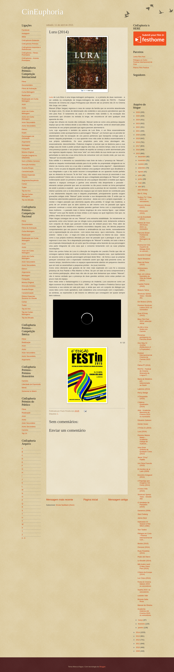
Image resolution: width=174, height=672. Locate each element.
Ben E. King (142, 193)
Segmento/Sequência (30, 180)
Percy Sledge (143, 393)
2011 (138, 644)
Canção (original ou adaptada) (29, 156)
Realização (26, 95)
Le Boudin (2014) (144, 561)
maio (140, 183)
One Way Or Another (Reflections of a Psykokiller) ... (145, 346)
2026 (138, 112)
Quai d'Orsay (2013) (143, 314)
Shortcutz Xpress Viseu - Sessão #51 (144, 296)
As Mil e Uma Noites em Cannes (143, 329)
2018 (138, 142)
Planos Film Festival (141, 68)
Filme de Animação (29, 88)
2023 (138, 123)
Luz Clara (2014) (144, 578)
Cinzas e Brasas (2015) (144, 206)
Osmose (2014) (144, 547)
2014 (138, 632)
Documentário (27, 85)
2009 (138, 651)
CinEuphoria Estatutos (30, 40)
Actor (24, 104)
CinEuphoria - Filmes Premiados (30, 54)
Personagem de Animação (28, 137)
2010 (138, 647)
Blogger (102, 667)
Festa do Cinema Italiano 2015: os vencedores (144, 584)
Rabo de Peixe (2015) (143, 263)
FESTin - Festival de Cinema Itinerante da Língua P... (144, 372)
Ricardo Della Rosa (143, 600)
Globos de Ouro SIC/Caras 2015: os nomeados (144, 226)
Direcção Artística (28, 165)
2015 (138, 153)
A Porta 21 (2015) (144, 428)
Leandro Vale (143, 596)
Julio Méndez (143, 190)
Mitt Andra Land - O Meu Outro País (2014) (144, 566)
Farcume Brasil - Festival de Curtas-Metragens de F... (144, 237)
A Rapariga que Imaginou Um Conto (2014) (144, 483)
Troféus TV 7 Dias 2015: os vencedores (145, 199)
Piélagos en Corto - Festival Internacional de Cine (142, 62)
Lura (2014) (142, 431)
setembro (142, 168)
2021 (138, 131)
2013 (138, 636)
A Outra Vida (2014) (142, 490)
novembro (142, 160)
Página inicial (90, 499)
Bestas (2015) (143, 543)
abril (140, 187)
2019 (138, 138)
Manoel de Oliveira (145, 605)
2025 (138, 116)
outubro (141, 164)
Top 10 (24, 433)
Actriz (24, 108)
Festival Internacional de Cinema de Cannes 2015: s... (145, 357)
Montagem (26, 145)
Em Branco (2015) (145, 302)
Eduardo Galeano (144, 420)
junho (140, 179)
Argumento (26, 142)
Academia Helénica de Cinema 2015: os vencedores (144, 612)
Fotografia (26, 149)
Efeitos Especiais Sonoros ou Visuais (29, 297)
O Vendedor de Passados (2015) (143, 505)
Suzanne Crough (144, 255)
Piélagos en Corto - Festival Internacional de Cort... (145, 536)
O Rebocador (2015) (143, 212)
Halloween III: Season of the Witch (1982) (144, 524)
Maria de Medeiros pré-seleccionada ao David (145, 382)
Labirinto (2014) (144, 389)
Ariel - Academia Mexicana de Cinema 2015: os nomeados (144, 413)
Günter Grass (143, 424)
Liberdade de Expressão (31, 384)
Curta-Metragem (28, 92)
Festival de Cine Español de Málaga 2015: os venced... (144, 248)
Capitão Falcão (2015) (143, 285)
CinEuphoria (42, 11)
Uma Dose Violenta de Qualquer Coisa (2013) (145, 450)
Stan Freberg (143, 514)
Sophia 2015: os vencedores (144, 591)
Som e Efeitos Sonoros (31, 161)
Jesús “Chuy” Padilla (143, 458)
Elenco (24, 129)
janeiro (141, 628)
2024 (138, 120)
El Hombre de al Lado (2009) (144, 470)
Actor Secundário (28, 122)
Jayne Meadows (144, 259)
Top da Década (28, 200)
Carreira (25, 381)
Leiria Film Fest (139, 57)
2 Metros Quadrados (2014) (143, 404)
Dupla (24, 133)
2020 (138, 135)
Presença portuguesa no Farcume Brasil (144, 337)
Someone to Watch (29, 391)
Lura (51, 97)
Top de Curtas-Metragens (27, 195)
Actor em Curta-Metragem (28, 112)
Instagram (25, 33)
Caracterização (28, 171)
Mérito (24, 388)
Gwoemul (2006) (144, 511)
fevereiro (141, 624)
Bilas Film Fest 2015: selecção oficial (144, 321)
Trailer (24, 187)
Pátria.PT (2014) (144, 365)
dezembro (142, 157)
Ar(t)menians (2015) (143, 269)
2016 (138, 150)
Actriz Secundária (28, 126)
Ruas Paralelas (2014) (143, 552)
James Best (142, 518)
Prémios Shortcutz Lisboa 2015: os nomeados (145, 307)
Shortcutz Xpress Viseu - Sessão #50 (144, 497)
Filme (24, 82)
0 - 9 (23, 538)
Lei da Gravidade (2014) (144, 218)
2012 (138, 640)
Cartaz (24, 184)
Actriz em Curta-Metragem (28, 118)
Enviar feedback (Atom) (65, 505)
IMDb (24, 37)
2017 (138, 146)
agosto (141, 172)
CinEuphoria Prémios (30, 44)
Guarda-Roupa (27, 168)
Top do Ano (26, 191)
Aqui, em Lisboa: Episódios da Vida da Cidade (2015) (145, 277)
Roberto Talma (143, 290)
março (140, 620)
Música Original (28, 152)
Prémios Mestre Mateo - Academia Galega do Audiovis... (144, 439)
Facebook (25, 30)
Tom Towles (142, 530)
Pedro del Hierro (144, 557)
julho (140, 175)
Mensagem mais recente (59, 499)
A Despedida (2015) (142, 397)
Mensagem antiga (118, 499)
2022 (138, 127)
